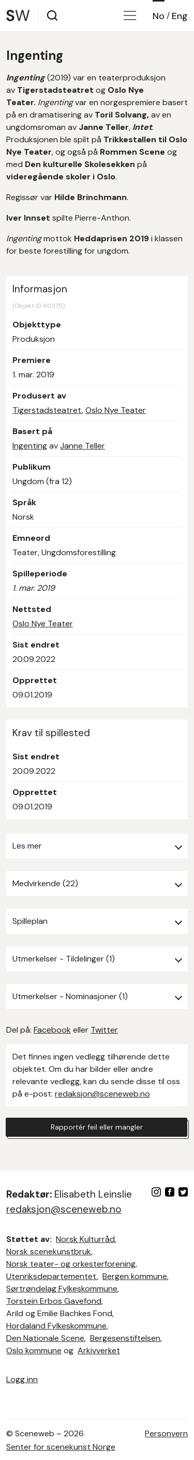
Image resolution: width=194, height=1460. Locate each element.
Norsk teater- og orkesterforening (71, 1263)
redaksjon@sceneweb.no (102, 1093)
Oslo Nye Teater (115, 410)
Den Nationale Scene (45, 1338)
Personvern (166, 1433)
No (159, 16)
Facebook (52, 1029)
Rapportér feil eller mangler (97, 1127)
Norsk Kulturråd (85, 1239)
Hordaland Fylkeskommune (56, 1325)
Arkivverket (99, 1350)
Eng (180, 16)
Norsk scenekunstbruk (48, 1251)
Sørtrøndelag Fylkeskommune (61, 1288)
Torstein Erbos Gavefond (53, 1301)
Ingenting (29, 445)
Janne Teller (82, 445)
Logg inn (22, 1379)
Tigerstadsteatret (47, 410)
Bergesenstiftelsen (125, 1338)
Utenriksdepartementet (51, 1276)
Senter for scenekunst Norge (60, 1446)
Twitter (104, 1029)
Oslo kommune (34, 1350)
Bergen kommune (134, 1276)
